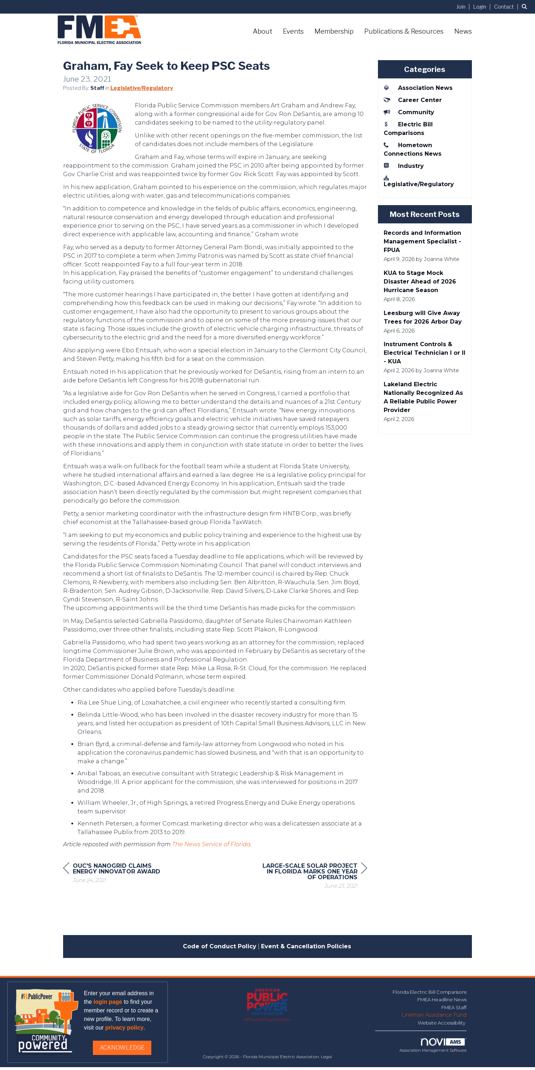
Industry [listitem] (404, 165)
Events (293, 31)
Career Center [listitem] (413, 99)
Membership (334, 31)
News (463, 31)
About (262, 31)
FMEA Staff (454, 1010)
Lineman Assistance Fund (434, 1018)
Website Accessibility (442, 1025)
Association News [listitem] (418, 87)
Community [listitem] (409, 112)
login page (108, 1002)
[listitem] (464, 6)
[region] (313, 880)
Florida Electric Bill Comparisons (430, 995)
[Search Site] (526, 6)
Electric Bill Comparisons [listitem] (408, 128)
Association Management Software (433, 1048)
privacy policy (124, 1028)
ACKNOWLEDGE (122, 1047)
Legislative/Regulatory (141, 91)
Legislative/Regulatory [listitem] (419, 181)
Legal (326, 1059)
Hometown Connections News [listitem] (412, 149)
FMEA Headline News (442, 1002)
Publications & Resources (404, 31)
